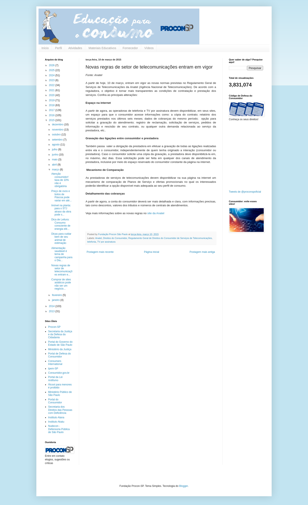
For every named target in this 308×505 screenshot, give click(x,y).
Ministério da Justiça (59, 349)
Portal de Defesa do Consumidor (59, 355)
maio (55, 159)
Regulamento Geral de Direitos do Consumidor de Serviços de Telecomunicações (170, 238)
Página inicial (151, 251)
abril (55, 164)
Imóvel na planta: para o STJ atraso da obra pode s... (61, 210)
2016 (52, 115)
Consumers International (55, 363)
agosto (56, 144)
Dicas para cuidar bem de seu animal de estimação (61, 238)
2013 (52, 311)
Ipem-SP (53, 368)
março (56, 169)
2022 (52, 85)
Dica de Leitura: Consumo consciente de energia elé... (60, 224)
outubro (56, 134)
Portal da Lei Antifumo (55, 379)
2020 (52, 95)
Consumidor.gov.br (59, 372)
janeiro (56, 300)
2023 (52, 80)
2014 (52, 306)
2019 (52, 100)
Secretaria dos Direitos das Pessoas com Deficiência (60, 409)
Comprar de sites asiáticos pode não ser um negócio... (61, 284)
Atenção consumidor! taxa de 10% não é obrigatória (60, 180)
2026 (52, 65)
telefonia (91, 241)
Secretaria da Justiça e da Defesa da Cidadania (60, 334)
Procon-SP (54, 326)
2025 (52, 70)
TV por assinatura (106, 241)
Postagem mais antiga (202, 251)
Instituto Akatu (56, 421)
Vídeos (149, 48)
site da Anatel (155, 213)
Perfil (58, 48)
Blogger (183, 486)
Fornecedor (130, 48)
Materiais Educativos (102, 48)
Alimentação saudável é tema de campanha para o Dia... (61, 254)
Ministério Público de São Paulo (60, 394)
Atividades (75, 48)
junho (55, 154)
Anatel (98, 238)
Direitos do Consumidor (115, 238)
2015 (52, 120)
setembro (57, 139)
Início (45, 48)
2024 (52, 75)
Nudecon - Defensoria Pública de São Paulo (59, 429)
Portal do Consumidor (55, 401)
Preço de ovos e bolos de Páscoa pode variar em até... (61, 196)
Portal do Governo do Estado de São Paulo (60, 343)
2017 (52, 110)
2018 (52, 105)
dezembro (58, 124)
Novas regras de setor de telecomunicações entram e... (61, 270)
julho (55, 149)
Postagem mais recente (100, 251)
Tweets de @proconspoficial (245, 191)
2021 (52, 90)
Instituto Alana (56, 417)
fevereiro (57, 295)
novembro (58, 129)
